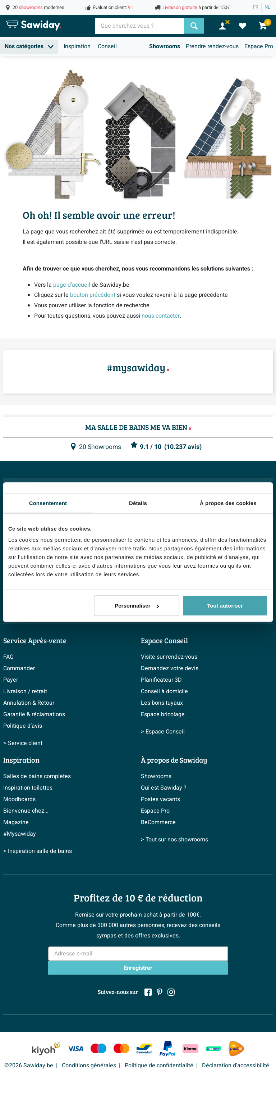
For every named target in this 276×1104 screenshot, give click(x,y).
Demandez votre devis (169, 668)
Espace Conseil (164, 640)
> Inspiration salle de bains (37, 851)
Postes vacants (160, 799)
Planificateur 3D (161, 680)
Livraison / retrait (25, 691)
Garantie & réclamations (34, 714)
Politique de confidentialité (159, 1065)
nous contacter (161, 316)
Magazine (16, 822)
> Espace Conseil (163, 731)
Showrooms (164, 46)
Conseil (107, 46)
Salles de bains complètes (37, 776)
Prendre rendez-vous (212, 46)
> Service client (22, 743)
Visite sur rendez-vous (169, 657)
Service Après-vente (34, 640)
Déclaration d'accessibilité (235, 1065)
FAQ (8, 657)
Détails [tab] (138, 503)
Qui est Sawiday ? (164, 787)
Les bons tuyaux (162, 703)
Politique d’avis (22, 726)
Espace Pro (258, 46)
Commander (19, 668)
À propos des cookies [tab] (228, 503)
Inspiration (77, 46)
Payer (10, 680)
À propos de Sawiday (174, 760)
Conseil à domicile (164, 691)
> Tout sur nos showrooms (174, 839)
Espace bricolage (163, 714)
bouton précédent (92, 295)
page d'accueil (71, 285)
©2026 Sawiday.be (28, 1065)
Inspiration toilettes (27, 787)
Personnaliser (137, 606)
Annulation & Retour (28, 703)
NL (267, 7)
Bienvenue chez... (26, 811)
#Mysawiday (19, 834)
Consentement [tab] (48, 503)
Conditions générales (89, 1065)
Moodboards (19, 799)
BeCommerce (158, 822)
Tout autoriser (225, 606)
